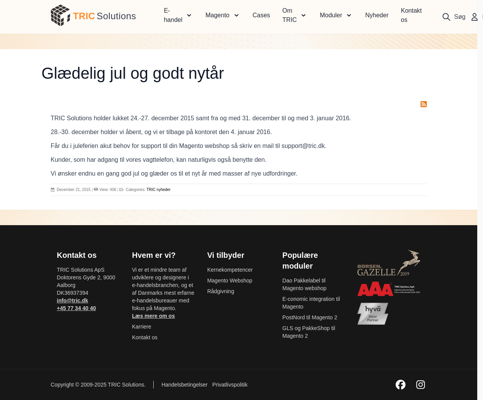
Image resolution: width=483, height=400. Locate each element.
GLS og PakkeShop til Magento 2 (308, 332)
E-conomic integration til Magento (311, 303)
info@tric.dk (72, 300)
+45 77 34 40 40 (76, 308)
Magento (217, 15)
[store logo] (60, 15)
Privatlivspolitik (230, 385)
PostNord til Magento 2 (309, 317)
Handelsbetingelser (185, 385)
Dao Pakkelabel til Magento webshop (304, 284)
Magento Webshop (229, 280)
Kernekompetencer (230, 270)
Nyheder (376, 15)
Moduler (331, 15)
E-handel (173, 15)
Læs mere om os (153, 316)
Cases (261, 15)
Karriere (141, 327)
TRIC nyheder (158, 190)
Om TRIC (289, 15)
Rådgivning (220, 291)
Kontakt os (411, 15)
